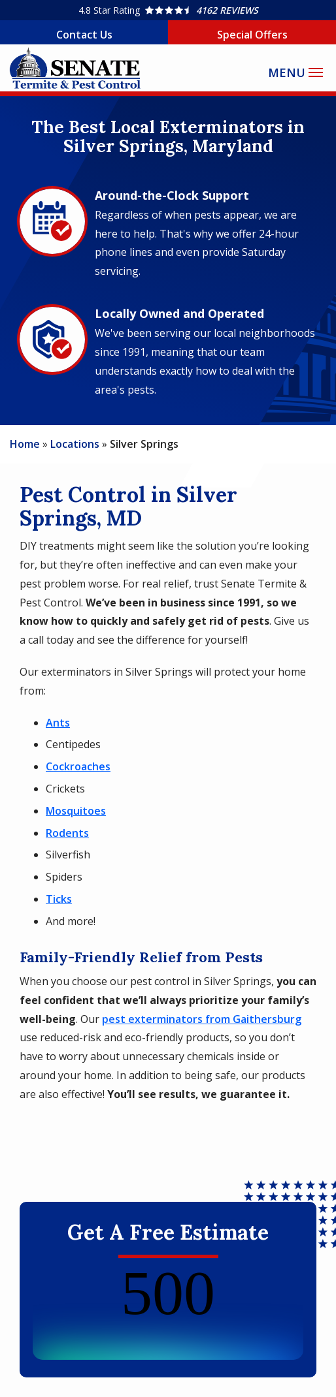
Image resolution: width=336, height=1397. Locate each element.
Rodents (67, 833)
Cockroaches (78, 766)
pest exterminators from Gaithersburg (201, 1019)
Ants (58, 722)
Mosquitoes (76, 811)
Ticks (59, 899)
